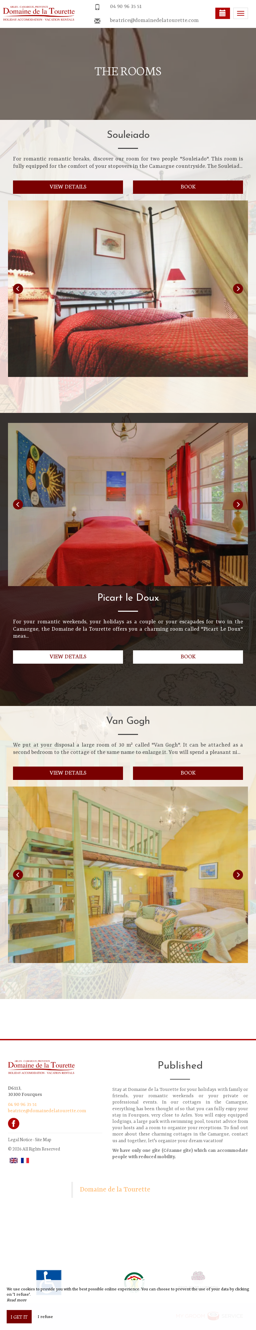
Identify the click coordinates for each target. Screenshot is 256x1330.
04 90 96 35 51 (126, 7)
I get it (19, 1316)
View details (68, 186)
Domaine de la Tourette (115, 1189)
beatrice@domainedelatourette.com (154, 21)
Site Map (43, 1139)
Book (188, 186)
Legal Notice (20, 1139)
